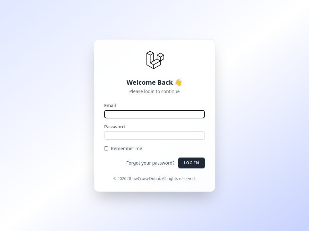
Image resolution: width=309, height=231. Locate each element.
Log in (191, 163)
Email (110, 105)
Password (114, 127)
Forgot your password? (150, 163)
